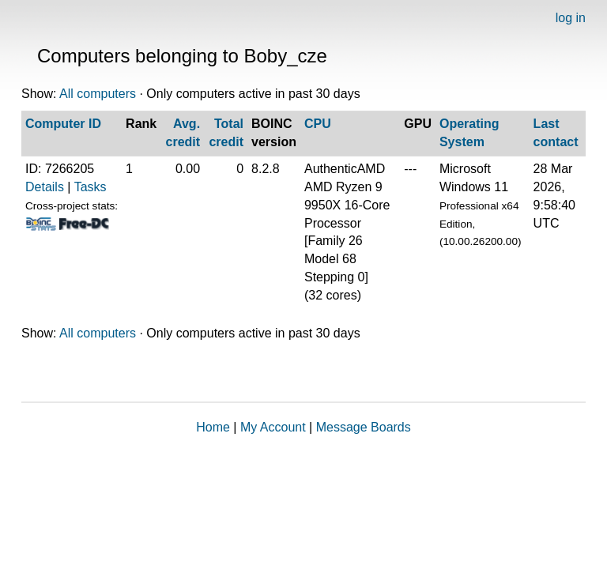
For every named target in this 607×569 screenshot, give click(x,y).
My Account (273, 427)
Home (213, 427)
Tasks (90, 187)
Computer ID (63, 123)
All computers (97, 93)
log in (571, 17)
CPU (317, 123)
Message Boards (363, 427)
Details (44, 187)
